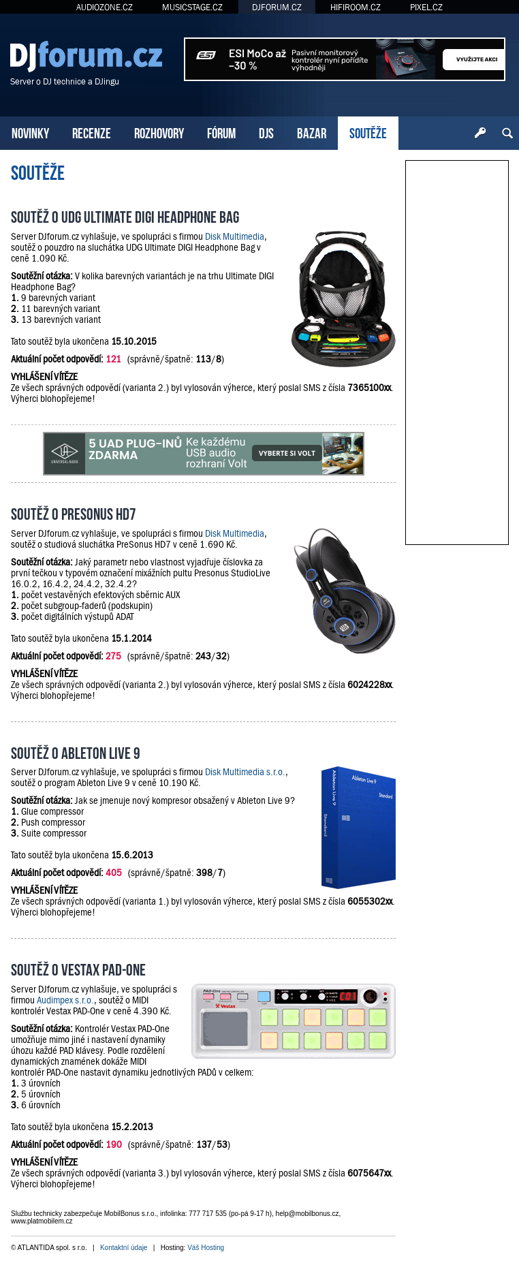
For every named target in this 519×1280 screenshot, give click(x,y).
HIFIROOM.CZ (355, 7)
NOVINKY (30, 132)
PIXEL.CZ (426, 7)
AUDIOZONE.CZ (104, 7)
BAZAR (311, 132)
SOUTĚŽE (368, 132)
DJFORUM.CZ (277, 7)
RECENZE (91, 132)
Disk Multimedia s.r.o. (245, 771)
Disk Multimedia (234, 236)
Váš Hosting (205, 1247)
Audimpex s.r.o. (65, 1000)
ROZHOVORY (159, 132)
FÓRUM (221, 132)
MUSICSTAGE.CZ (192, 7)
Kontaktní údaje (124, 1247)
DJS (266, 132)
